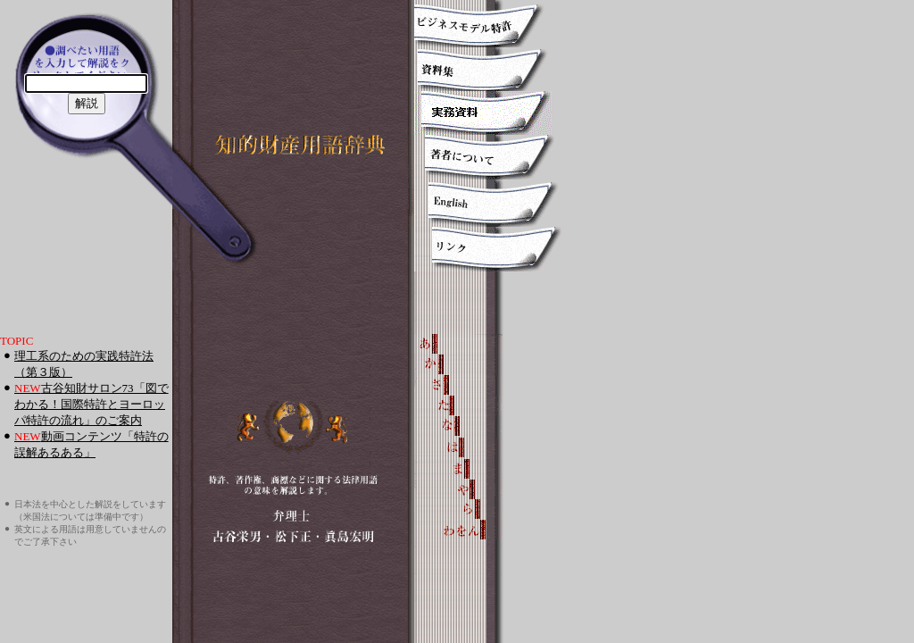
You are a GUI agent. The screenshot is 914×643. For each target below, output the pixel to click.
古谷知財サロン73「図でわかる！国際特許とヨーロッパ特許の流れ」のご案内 (91, 404)
